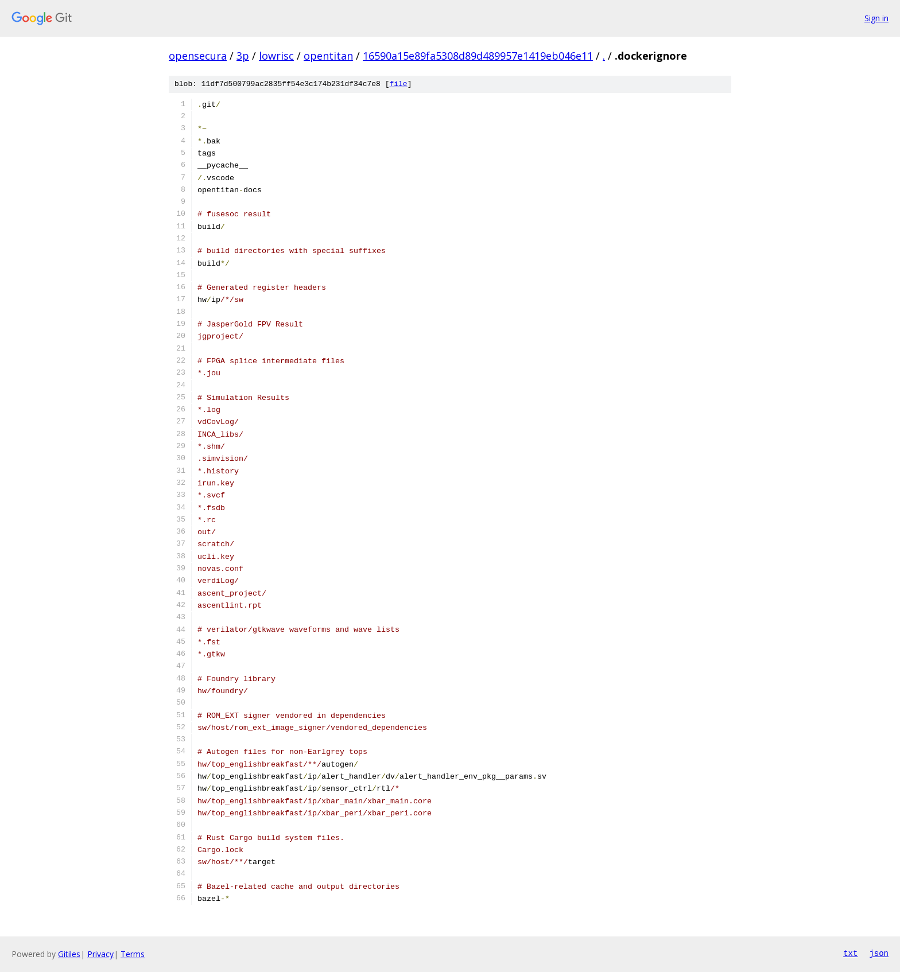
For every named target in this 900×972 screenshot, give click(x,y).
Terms (133, 953)
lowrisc (276, 56)
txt (850, 953)
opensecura (198, 56)
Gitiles (69, 953)
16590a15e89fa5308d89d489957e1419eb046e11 (478, 56)
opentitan (328, 56)
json (879, 953)
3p (242, 56)
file (398, 84)
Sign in (876, 18)
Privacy (100, 953)
